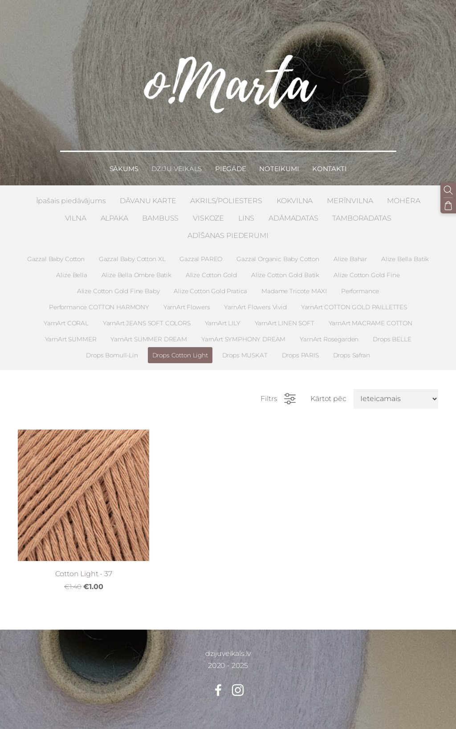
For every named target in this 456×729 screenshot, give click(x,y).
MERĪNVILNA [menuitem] (350, 195)
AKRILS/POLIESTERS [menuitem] (226, 195)
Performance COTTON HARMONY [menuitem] (99, 301)
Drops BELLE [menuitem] (392, 333)
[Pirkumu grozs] (448, 205)
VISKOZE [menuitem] (208, 213)
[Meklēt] (448, 189)
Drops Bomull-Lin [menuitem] (112, 349)
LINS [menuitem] (246, 213)
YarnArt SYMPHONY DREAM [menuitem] (243, 333)
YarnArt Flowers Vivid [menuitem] (255, 301)
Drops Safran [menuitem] (351, 349)
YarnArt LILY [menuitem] (222, 317)
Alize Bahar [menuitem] (350, 253)
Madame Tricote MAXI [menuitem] (294, 285)
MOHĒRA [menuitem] (403, 195)
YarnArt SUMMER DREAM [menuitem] (148, 333)
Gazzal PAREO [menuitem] (200, 253)
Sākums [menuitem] (124, 163)
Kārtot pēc (328, 393)
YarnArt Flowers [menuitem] (186, 301)
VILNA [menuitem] (75, 213)
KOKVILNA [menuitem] (295, 195)
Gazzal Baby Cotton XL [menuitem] (132, 253)
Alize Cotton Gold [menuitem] (211, 269)
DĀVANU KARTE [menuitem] (148, 195)
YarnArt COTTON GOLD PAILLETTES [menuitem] (354, 301)
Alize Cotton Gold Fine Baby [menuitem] (118, 285)
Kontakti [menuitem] (329, 163)
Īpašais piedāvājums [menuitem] (71, 195)
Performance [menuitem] (360, 285)
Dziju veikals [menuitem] (176, 163)
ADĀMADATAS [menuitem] (293, 213)
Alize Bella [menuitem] (71, 269)
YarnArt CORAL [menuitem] (66, 317)
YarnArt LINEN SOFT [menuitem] (284, 317)
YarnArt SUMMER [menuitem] (71, 333)
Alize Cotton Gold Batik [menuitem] (285, 269)
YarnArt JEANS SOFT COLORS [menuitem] (147, 317)
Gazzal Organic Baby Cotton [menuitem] (277, 253)
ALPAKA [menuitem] (114, 213)
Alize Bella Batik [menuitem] (405, 253)
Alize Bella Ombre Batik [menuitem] (136, 269)
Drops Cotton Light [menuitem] (180, 349)
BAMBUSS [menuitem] (160, 213)
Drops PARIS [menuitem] (300, 349)
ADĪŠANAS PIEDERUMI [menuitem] (227, 230)
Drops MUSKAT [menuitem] (245, 349)
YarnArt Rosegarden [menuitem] (329, 333)
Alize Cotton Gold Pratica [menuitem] (210, 285)
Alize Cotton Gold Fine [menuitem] (366, 269)
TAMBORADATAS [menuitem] (361, 213)
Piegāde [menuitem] (230, 163)
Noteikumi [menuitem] (279, 163)
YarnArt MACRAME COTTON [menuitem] (370, 317)
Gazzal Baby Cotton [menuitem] (56, 253)
